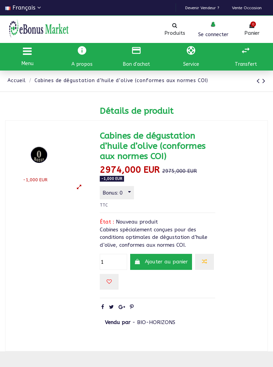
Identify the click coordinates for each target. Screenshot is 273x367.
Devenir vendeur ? (212, 8)
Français (23, 7)
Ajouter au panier (161, 262)
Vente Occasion (250, 8)
